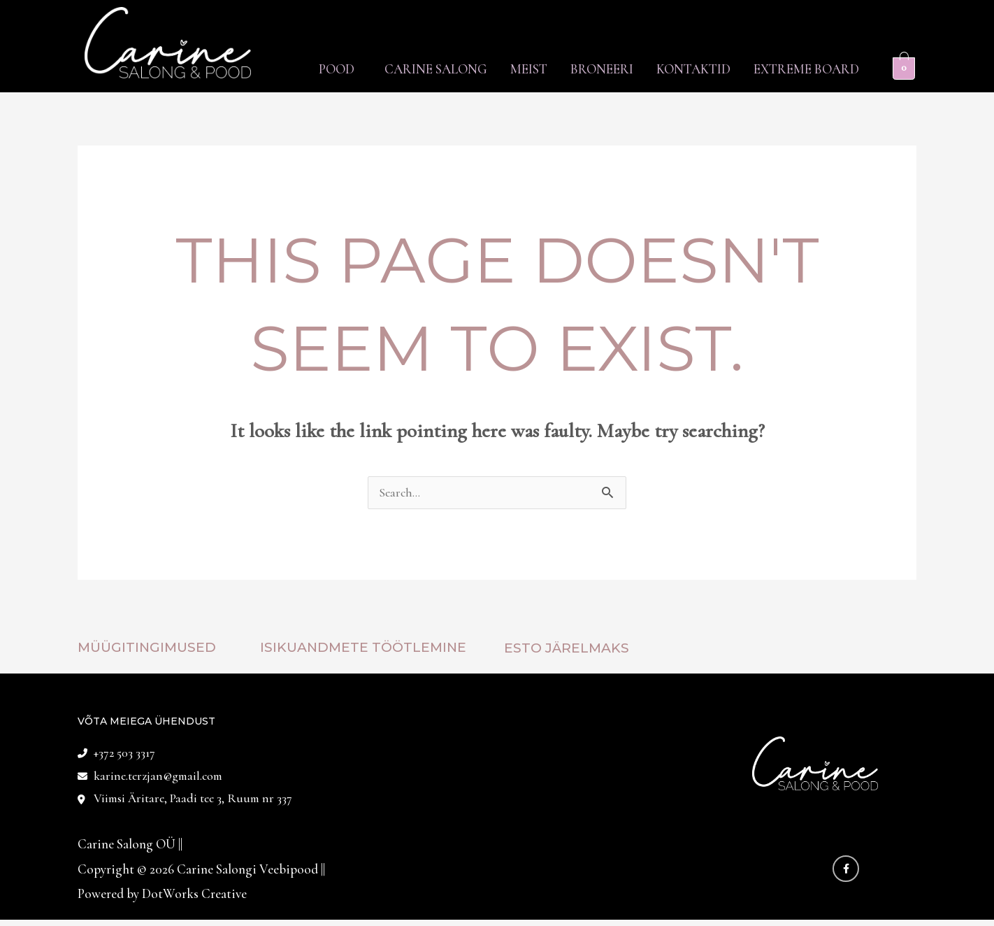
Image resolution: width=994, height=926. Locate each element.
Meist (492, 69)
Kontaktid (678, 69)
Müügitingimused (147, 649)
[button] (283, 69)
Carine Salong (389, 69)
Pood (279, 69)
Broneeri (576, 69)
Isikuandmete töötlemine (363, 649)
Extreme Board (801, 69)
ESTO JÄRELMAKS (566, 649)
